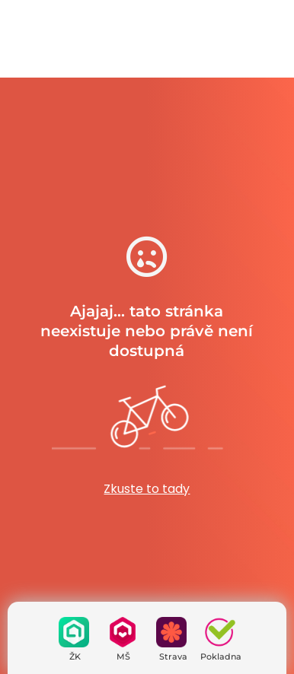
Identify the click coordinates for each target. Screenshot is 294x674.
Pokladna (220, 656)
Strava (173, 656)
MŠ (123, 656)
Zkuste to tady (147, 489)
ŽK (75, 656)
